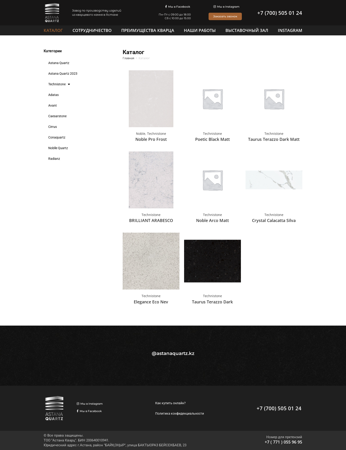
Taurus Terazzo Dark (212, 302)
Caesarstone (57, 116)
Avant (52, 105)
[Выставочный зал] (246, 30)
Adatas (53, 95)
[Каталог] (53, 30)
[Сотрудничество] (92, 30)
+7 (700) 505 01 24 (279, 12)
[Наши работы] (200, 30)
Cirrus (52, 127)
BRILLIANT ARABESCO (151, 220)
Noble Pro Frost (151, 139)
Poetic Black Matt (212, 139)
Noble (140, 133)
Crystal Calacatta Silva (274, 220)
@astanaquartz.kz (173, 353)
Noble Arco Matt (212, 220)
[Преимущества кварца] (147, 30)
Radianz (54, 158)
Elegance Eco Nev (151, 302)
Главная (128, 58)
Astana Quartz (58, 63)
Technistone (59, 84)
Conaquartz (56, 137)
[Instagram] (290, 30)
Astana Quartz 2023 (62, 73)
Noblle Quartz (58, 148)
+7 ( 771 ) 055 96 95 (283, 442)
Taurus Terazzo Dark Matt (274, 139)
